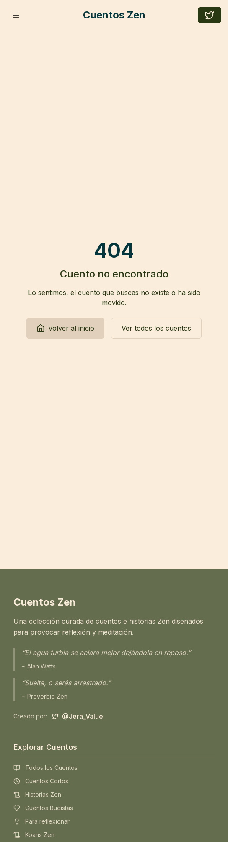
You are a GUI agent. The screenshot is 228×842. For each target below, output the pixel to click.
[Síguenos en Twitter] (77, 716)
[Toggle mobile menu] (16, 15)
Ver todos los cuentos (156, 328)
